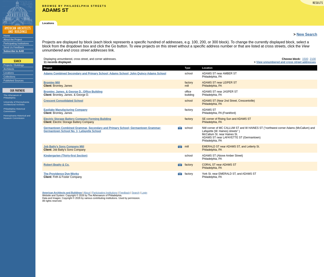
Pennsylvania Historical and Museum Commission (17, 116)
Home (7, 35)
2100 (313, 59)
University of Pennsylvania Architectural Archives (16, 103)
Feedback (124, 192)
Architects (9, 69)
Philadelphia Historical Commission (14, 110)
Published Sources (14, 80)
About (87, 192)
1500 (305, 59)
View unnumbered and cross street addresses (286, 62)
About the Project (13, 39)
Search (135, 192)
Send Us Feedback (14, 47)
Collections (9, 76)
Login (144, 192)
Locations (9, 72)
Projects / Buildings (14, 65)
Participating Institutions (16, 43)
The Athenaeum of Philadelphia (12, 96)
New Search (307, 34)
